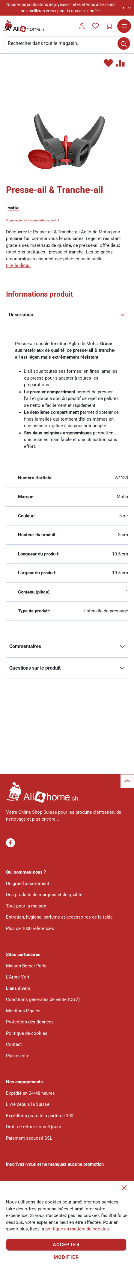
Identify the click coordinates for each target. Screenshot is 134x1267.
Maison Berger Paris (26, 966)
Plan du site (17, 1055)
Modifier (66, 1257)
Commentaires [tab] (25, 646)
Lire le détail (18, 265)
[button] (126, 7)
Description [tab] (21, 315)
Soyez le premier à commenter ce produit (32, 220)
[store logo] (24, 26)
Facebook (10, 842)
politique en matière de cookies (77, 1229)
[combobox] (67, 43)
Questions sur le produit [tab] (35, 668)
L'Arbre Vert (17, 977)
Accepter (66, 1245)
